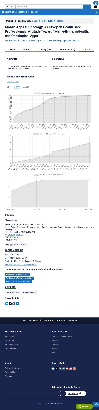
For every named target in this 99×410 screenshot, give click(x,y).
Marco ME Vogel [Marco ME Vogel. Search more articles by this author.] (30, 41)
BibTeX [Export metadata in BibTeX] (8, 258)
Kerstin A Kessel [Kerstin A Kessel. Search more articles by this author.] (13, 41)
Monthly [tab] (17, 87)
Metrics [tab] (86, 49)
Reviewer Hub (11, 344)
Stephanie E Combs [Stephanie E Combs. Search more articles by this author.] (70, 41)
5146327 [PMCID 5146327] (14, 240)
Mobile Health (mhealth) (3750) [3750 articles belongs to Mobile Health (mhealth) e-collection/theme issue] (17, 274)
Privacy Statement (13, 368)
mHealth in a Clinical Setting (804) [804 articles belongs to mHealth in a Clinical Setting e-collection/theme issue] (18, 282)
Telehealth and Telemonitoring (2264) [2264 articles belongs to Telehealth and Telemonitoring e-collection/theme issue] (19, 278)
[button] (96, 3)
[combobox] (49, 7)
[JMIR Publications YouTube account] (67, 368)
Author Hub (10, 336)
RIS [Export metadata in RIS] (6, 261)
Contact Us (10, 372)
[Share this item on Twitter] (10, 303)
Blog (53, 352)
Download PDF (12, 292)
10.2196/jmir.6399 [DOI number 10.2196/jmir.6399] (15, 235)
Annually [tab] (26, 87)
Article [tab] (12, 49)
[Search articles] (87, 7)
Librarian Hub (11, 348)
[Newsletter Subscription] (73, 393)
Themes (55, 344)
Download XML (29, 292)
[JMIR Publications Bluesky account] (53, 368)
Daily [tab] (9, 87)
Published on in (35, 21)
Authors (54, 340)
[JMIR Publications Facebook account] (60, 368)
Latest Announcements (61, 336)
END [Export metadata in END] (7, 255)
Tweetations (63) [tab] (66, 49)
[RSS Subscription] (74, 368)
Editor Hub (9, 340)
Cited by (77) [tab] (44, 49)
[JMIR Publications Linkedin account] (63, 368)
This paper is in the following (34, 269)
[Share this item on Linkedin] (17, 303)
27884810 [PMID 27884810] (14, 237)
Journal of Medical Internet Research (20, 12)
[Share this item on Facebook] (13, 303)
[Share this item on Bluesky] (6, 303)
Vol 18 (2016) (49, 21)
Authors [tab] (27, 49)
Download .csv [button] (13, 82)
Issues (54, 348)
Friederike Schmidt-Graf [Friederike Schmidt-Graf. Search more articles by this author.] (49, 41)
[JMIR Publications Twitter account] (56, 368)
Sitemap (9, 376)
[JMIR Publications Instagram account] (70, 368)
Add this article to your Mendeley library (21, 265)
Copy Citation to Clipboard (16, 245)
